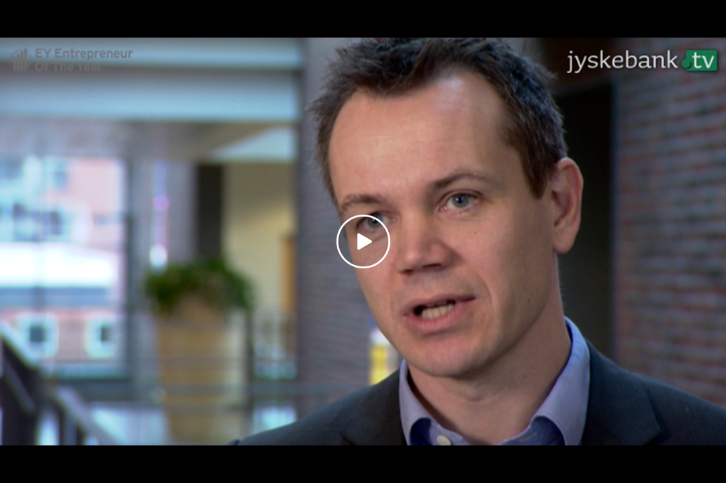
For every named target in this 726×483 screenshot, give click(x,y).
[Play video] (363, 241)
